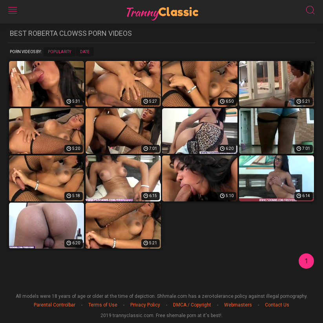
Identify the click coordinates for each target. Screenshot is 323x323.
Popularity (59, 52)
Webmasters (238, 305)
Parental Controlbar (54, 305)
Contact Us (277, 305)
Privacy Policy (145, 305)
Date (84, 52)
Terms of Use (102, 305)
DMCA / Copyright (192, 305)
